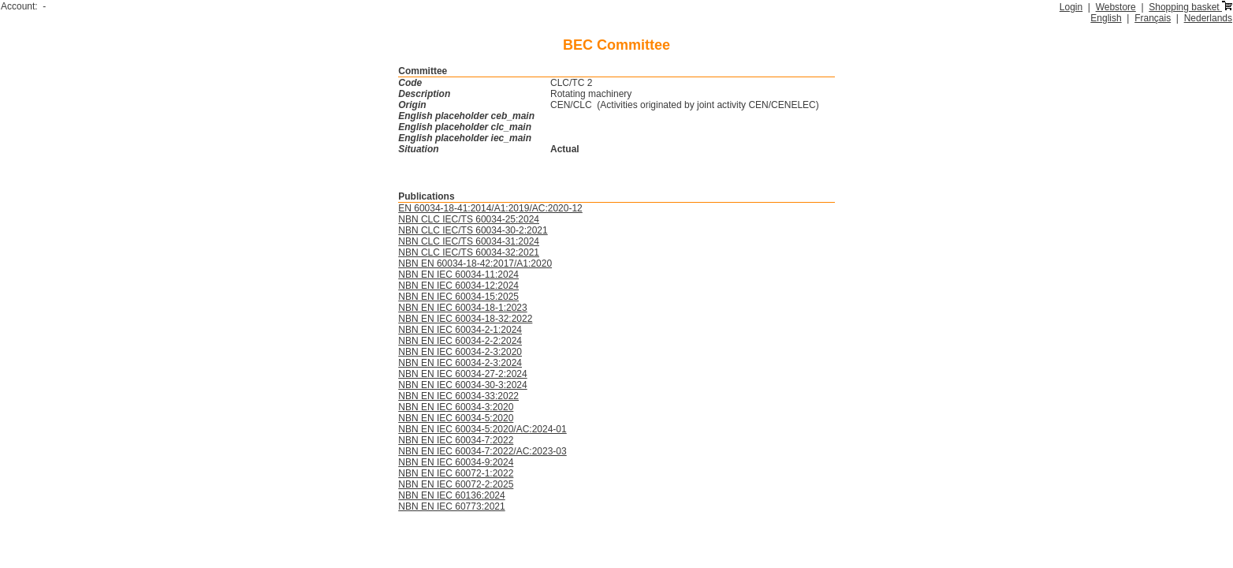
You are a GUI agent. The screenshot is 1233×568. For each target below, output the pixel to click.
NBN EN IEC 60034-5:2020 (455, 418)
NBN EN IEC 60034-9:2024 (455, 462)
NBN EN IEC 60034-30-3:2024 (462, 384)
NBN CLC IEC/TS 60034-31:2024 (468, 241)
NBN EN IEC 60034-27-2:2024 (462, 373)
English (1105, 18)
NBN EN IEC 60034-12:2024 (458, 285)
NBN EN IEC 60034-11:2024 (458, 274)
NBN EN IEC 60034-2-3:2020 (460, 351)
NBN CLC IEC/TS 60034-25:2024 (468, 219)
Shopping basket (1190, 7)
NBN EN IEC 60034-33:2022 (458, 396)
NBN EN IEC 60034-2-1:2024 (460, 329)
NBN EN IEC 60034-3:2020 (455, 407)
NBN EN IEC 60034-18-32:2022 (465, 318)
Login (1071, 7)
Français (1152, 18)
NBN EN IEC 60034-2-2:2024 (460, 340)
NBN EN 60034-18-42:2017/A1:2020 (475, 263)
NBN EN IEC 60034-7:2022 (455, 440)
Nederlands (1208, 18)
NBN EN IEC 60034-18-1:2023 (462, 307)
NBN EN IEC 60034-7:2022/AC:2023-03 (482, 451)
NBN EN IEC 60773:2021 (451, 506)
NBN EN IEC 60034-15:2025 (458, 296)
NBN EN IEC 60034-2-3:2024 (460, 362)
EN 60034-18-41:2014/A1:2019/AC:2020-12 (490, 208)
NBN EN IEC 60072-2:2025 (455, 484)
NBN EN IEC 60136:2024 (451, 495)
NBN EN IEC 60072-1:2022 (455, 473)
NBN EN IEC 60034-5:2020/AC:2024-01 (482, 429)
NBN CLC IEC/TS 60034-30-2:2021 (472, 230)
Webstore (1116, 7)
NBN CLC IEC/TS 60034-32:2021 (468, 252)
